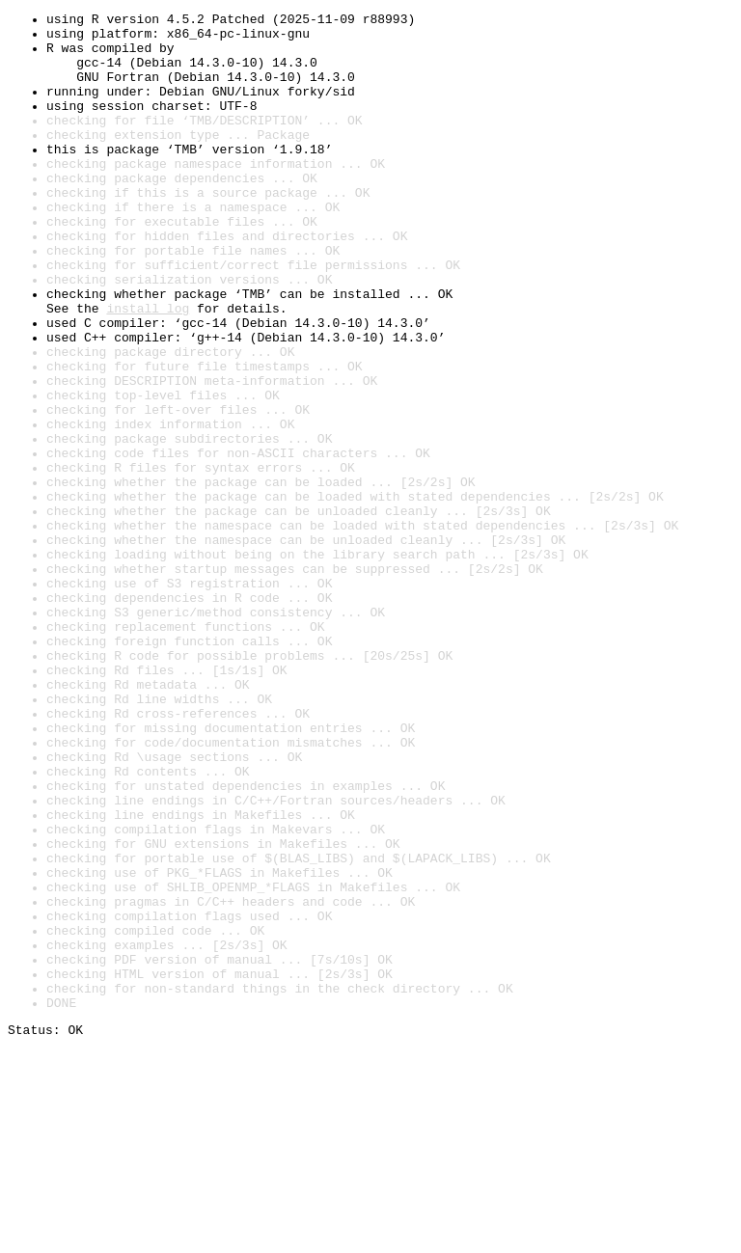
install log (147, 368)
